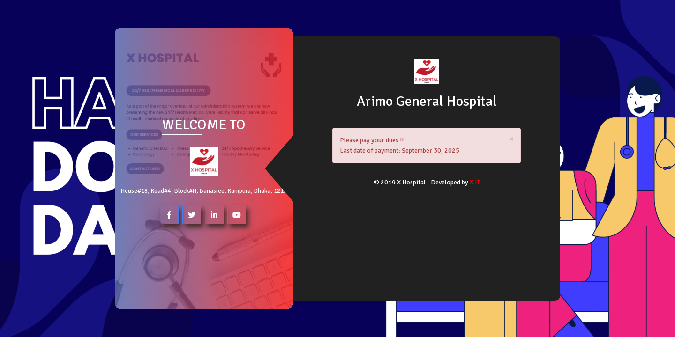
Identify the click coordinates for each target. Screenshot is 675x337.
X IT (475, 182)
